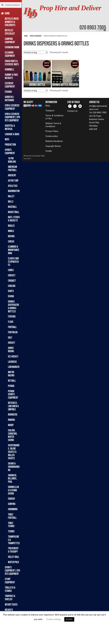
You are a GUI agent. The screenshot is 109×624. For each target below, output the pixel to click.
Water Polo (13, 562)
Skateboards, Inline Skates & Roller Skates (13, 452)
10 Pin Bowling (12, 160)
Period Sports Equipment (13, 394)
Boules (11, 225)
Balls (10, 201)
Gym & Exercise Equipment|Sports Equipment (12, 117)
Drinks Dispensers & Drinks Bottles (13, 306)
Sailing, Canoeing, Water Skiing (12, 435)
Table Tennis (11, 524)
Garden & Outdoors (9, 98)
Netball (12, 380)
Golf (10, 337)
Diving (11, 296)
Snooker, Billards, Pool (12, 478)
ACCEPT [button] (69, 619)
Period (11, 385)
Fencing (11, 316)
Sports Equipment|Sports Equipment (12, 570)
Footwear (12, 332)
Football (12, 327)
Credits (48, 151)
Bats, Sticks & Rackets (14, 218)
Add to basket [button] (46, 64)
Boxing (11, 236)
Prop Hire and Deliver (70, 8)
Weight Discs (11, 604)
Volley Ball (13, 556)
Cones (11, 270)
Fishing (8, 91)
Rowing (11, 419)
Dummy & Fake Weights (11, 76)
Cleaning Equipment (10, 54)
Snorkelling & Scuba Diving (13, 490)
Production (10, 144)
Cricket (11, 275)
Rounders (12, 414)
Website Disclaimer (54, 141)
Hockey (11, 342)
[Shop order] (36, 52)
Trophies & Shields (10, 597)
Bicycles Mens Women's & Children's (12, 22)
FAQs (47, 106)
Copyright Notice (53, 146)
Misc (7, 139)
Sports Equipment (10, 151)
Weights (9, 609)
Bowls (11, 231)
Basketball (13, 212)
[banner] (65, 16)
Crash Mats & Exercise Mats (12, 62)
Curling (11, 285)
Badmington (14, 191)
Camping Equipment (10, 40)
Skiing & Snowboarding (14, 467)
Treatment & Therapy (13, 550)
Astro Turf (13, 180)
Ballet (11, 196)
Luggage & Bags (12, 134)
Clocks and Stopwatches (13, 262)
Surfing (11, 503)
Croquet (12, 280)
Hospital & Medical (10, 127)
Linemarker (13, 366)
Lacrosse (12, 361)
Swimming (12, 509)
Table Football (12, 516)
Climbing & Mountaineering (13, 250)
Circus (11, 241)
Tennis (11, 531)
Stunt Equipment (10, 580)
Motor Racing (11, 373)
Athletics (12, 185)
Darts (11, 291)
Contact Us (72, 111)
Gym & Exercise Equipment (12, 107)
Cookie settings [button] (53, 619)
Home (7, 13)
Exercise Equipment (10, 85)
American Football (12, 168)
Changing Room (12, 47)
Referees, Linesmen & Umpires (13, 406)
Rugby (11, 425)
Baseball (12, 206)
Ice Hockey (13, 356)
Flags (10, 321)
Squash (11, 498)
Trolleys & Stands (10, 589)
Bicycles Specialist (10, 32)
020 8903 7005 (92, 27)
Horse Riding (11, 349)
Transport (49, 110)
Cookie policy (51, 136)
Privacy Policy (51, 131)
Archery (12, 175)
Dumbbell (9, 69)
